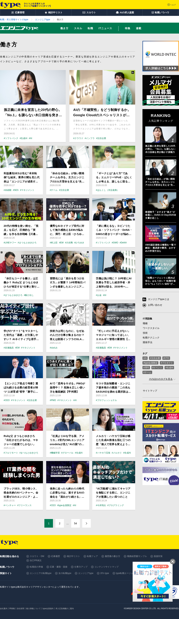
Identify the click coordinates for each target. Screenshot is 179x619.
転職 (90, 28)
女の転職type (64, 573)
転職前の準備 (36, 567)
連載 (138, 28)
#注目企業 (155, 358)
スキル (78, 28)
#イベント (157, 367)
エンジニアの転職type (41, 573)
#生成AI (169, 367)
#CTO (166, 358)
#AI (145, 358)
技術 (145, 332)
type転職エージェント (127, 573)
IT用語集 (147, 318)
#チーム (147, 372)
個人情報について (33, 609)
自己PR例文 (36, 560)
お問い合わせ (155, 305)
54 (75, 523)
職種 (145, 323)
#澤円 (146, 367)
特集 (127, 28)
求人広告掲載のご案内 (65, 609)
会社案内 (3, 609)
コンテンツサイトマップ (106, 567)
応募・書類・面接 (58, 567)
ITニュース (105, 28)
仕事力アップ (80, 567)
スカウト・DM (37, 556)
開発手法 (147, 342)
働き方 (64, 28)
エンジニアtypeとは (158, 299)
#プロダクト (167, 363)
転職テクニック (151, 337)
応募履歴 (55, 556)
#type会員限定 (150, 363)
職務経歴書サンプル (137, 556)
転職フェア (92, 556)
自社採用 (20, 609)
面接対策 (158, 556)
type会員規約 (48, 609)
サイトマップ (150, 390)
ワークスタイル (151, 328)
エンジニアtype (85, 573)
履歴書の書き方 (112, 556)
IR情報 (12, 609)
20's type (104, 573)
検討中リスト (73, 556)
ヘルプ (173, 5)
